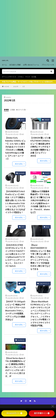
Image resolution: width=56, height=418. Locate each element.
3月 (23, 86)
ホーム (4, 65)
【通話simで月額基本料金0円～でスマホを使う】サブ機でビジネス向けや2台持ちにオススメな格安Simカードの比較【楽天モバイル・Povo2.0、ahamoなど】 (40, 202)
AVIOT (22, 283)
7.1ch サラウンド (44, 283)
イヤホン (21, 77)
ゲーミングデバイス (9, 77)
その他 (33, 77)
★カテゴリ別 (21, 110)
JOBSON (46, 120)
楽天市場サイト (41, 413)
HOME (6, 86)
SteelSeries (20, 340)
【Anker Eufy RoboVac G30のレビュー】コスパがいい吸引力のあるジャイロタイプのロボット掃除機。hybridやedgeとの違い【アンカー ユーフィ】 (15, 148)
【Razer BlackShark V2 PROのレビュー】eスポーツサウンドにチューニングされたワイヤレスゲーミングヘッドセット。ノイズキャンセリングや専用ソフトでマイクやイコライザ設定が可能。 (40, 313)
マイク (27, 77)
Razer (47, 227)
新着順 (6, 110)
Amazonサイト (14, 413)
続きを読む (19, 164)
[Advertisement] (28, 28)
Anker (22, 120)
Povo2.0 (47, 173)
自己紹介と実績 (14, 65)
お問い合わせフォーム (31, 65)
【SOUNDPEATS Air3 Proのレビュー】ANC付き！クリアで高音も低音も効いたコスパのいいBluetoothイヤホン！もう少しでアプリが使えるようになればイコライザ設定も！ (15, 202)
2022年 (15, 86)
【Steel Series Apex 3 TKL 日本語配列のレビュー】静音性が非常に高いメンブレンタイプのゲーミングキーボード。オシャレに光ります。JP (15, 367)
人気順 (12, 110)
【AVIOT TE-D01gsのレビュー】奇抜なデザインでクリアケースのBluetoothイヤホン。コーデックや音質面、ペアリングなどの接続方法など (15, 310)
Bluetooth (21, 173)
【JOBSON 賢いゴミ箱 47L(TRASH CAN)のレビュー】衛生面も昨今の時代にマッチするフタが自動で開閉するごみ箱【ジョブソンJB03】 (40, 147)
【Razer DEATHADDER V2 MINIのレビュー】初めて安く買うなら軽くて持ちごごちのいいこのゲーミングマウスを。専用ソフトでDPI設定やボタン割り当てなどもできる (40, 257)
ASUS (22, 227)
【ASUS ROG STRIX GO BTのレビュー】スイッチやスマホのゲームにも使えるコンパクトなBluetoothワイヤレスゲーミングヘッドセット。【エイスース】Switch (15, 255)
